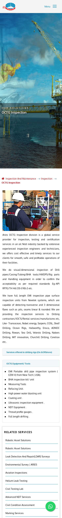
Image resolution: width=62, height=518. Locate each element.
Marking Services (14, 513)
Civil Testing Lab (14, 488)
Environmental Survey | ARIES (21, 464)
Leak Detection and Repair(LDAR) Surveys (27, 456)
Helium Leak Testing (16, 480)
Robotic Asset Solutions (18, 440)
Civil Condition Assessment (20, 505)
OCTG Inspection (11, 182)
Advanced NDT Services (18, 497)
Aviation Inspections (16, 472)
